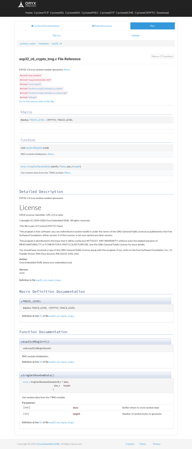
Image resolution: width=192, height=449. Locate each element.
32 (40, 315)
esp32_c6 (57, 43)
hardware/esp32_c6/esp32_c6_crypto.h (45, 88)
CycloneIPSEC (90, 12)
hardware (44, 43)
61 (40, 422)
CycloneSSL (57, 12)
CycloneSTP (107, 12)
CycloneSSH (72, 12)
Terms (142, 443)
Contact (130, 443)
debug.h (32, 97)
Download (163, 12)
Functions (168, 56)
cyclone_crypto (28, 43)
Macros (156, 56)
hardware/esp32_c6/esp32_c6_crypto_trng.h (48, 93)
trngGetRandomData (39, 166)
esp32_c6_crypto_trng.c (48, 280)
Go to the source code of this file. (36, 101)
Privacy (156, 443)
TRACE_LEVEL (37, 119)
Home (29, 12)
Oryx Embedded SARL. (48, 443)
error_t (24, 166)
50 (40, 361)
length (76, 166)
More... (67, 69)
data (63, 166)
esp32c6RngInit (34, 147)
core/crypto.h (34, 84)
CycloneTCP (41, 12)
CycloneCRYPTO (145, 12)
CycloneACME (125, 12)
